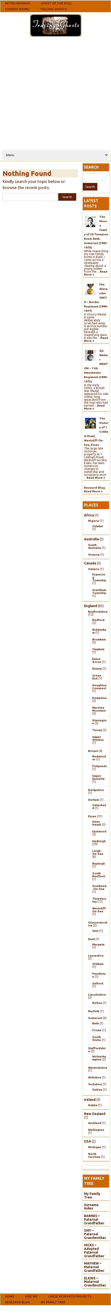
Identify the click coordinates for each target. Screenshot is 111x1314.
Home (9, 1296)
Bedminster (99, 758)
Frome (97, 1030)
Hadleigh (99, 841)
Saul (95, 930)
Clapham (98, 649)
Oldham (97, 963)
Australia (91, 539)
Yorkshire (95, 1084)
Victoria (94, 554)
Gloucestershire (97, 924)
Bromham (99, 639)
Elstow (97, 668)
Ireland (90, 1100)
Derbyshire (96, 789)
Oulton (97, 1089)
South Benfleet (98, 875)
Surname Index (91, 1206)
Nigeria (93, 520)
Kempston (99, 697)
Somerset (95, 1017)
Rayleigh (98, 863)
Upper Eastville (98, 777)
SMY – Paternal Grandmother (95, 1233)
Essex (92, 816)
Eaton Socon (96, 660)
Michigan (94, 1147)
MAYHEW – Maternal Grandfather (94, 1266)
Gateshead (99, 806)
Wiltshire (94, 1077)
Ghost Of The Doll (56, 3)
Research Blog (94, 487)
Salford (97, 983)
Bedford (98, 619)
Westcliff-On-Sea (99, 910)
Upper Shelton (98, 738)
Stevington (99, 722)
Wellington (96, 1129)
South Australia (94, 546)
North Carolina (94, 1155)
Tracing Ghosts (53, 9)
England (90, 606)
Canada (90, 563)
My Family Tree (92, 1195)
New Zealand (94, 1114)
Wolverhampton (99, 1058)
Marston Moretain (99, 709)
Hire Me (31, 1296)
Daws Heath (96, 823)
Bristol (93, 750)
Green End (96, 677)
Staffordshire (97, 1050)
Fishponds (99, 766)
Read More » (96, 477)
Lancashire (96, 955)
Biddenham (99, 631)
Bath (95, 1023)
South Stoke (96, 1038)
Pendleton (99, 975)
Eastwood (99, 831)
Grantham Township (99, 591)
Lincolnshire (97, 994)
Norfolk (93, 1011)
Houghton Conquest (99, 687)
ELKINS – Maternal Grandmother (95, 1281)
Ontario (93, 569)
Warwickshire (97, 1067)
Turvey (97, 730)
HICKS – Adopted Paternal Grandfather (94, 1250)
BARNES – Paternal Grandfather (94, 1219)
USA (87, 1141)
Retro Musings (17, 3)
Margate (98, 944)
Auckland (94, 1122)
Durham (93, 799)
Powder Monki (17, 9)
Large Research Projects (69, 1296)
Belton (97, 1002)
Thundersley (99, 900)
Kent (91, 939)
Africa (89, 515)
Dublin (92, 1105)
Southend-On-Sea (99, 887)
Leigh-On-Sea (97, 852)
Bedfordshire (98, 611)
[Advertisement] (55, 92)
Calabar (97, 526)
